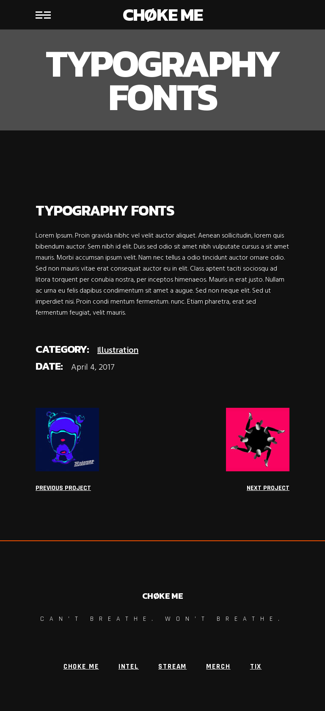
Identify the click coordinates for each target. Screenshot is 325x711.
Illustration (117, 349)
